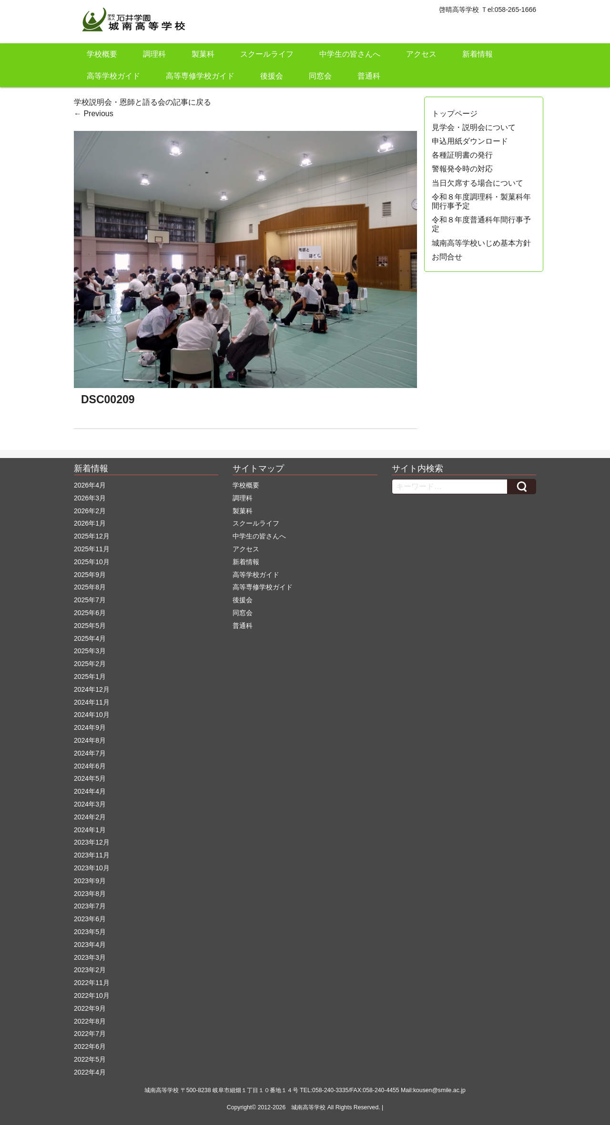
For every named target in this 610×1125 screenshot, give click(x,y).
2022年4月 (90, 1072)
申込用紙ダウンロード (470, 141)
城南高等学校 (308, 1107)
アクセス (421, 54)
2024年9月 (90, 727)
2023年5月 (90, 932)
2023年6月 (90, 919)
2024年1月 (90, 830)
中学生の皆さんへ (349, 54)
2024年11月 (92, 702)
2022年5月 (90, 1059)
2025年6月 (90, 613)
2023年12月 (92, 842)
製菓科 (203, 54)
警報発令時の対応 (462, 169)
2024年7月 (90, 753)
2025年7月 (90, 600)
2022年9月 (90, 1008)
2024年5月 (90, 778)
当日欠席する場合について (477, 183)
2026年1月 (90, 523)
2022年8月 (90, 1021)
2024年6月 (90, 766)
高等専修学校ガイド (200, 76)
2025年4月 (90, 638)
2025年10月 (92, 562)
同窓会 (320, 76)
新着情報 (477, 54)
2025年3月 (90, 651)
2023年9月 (90, 881)
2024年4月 (90, 791)
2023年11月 (92, 855)
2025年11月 (92, 549)
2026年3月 (90, 498)
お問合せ (447, 257)
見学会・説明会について (474, 127)
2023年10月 (92, 868)
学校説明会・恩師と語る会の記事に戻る (142, 102)
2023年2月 (90, 970)
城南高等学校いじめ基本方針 (481, 243)
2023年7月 (90, 906)
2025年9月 (90, 574)
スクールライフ (267, 54)
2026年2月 (90, 511)
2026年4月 (90, 485)
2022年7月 (90, 1033)
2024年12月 (92, 689)
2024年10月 (92, 714)
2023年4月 (90, 944)
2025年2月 (90, 663)
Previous (93, 114)
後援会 (271, 76)
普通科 (368, 76)
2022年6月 (90, 1046)
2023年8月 (90, 893)
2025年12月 (92, 536)
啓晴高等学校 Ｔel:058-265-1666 (487, 9)
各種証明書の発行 (462, 155)
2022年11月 (92, 982)
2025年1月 (90, 676)
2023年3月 (90, 957)
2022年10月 (92, 995)
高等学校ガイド (113, 76)
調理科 (154, 54)
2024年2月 (90, 817)
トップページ (455, 114)
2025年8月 (90, 587)
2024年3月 (90, 804)
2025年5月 (90, 625)
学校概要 (102, 54)
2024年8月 (90, 740)
